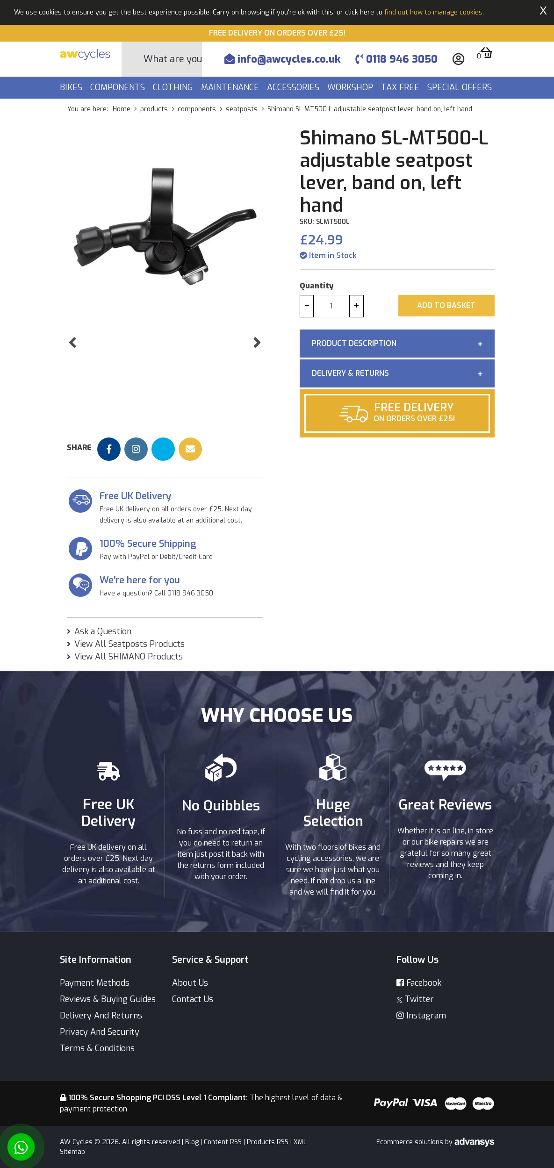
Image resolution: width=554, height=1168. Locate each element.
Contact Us (192, 999)
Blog (192, 1142)
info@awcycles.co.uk (282, 59)
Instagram (421, 1015)
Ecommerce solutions (410, 1142)
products (154, 109)
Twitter (415, 999)
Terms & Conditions (97, 1048)
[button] (73, 362)
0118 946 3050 (396, 59)
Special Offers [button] (460, 87)
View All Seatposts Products (129, 644)
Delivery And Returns (101, 1015)
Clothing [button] (174, 87)
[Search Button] (133, 59)
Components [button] (118, 87)
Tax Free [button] (401, 87)
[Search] (173, 59)
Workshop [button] (351, 87)
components (197, 109)
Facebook (418, 983)
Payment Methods (95, 983)
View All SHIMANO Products (128, 656)
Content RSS (223, 1142)
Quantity (316, 286)
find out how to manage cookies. (434, 12)
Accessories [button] (294, 87)
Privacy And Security (99, 1032)
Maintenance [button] (231, 87)
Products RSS (267, 1142)
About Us (190, 983)
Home (121, 109)
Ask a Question (102, 631)
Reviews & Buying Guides (108, 999)
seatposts (242, 109)
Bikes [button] (72, 87)
